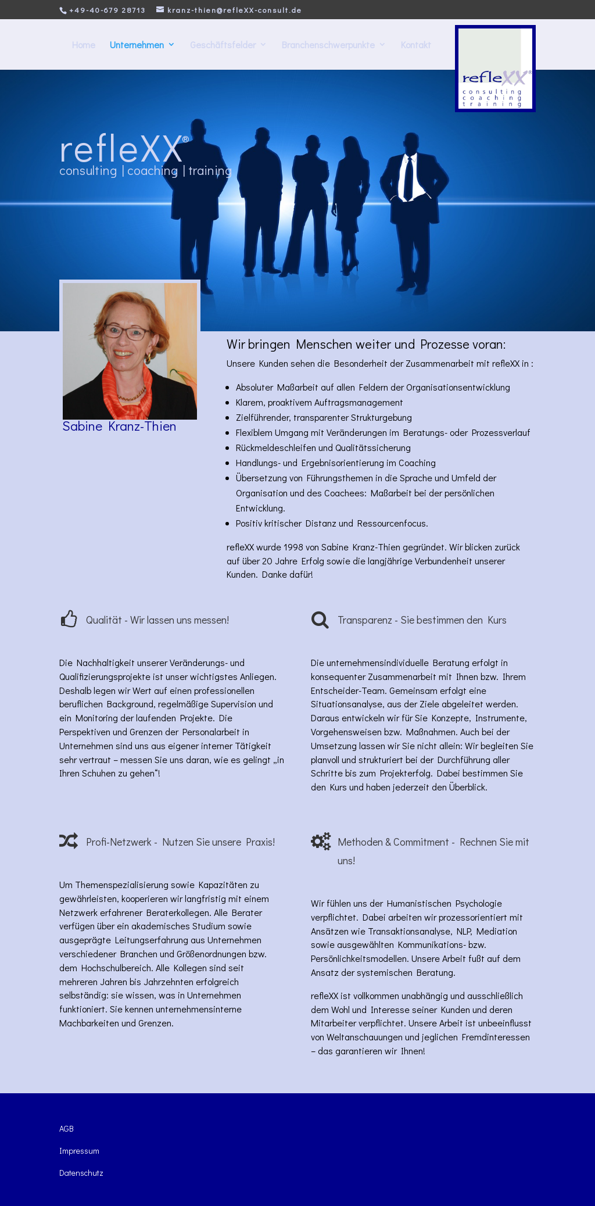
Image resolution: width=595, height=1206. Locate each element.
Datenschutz (81, 1172)
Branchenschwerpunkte (328, 44)
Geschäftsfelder (223, 44)
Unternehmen (137, 44)
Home (83, 44)
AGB (66, 1128)
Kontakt (416, 44)
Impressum (79, 1150)
